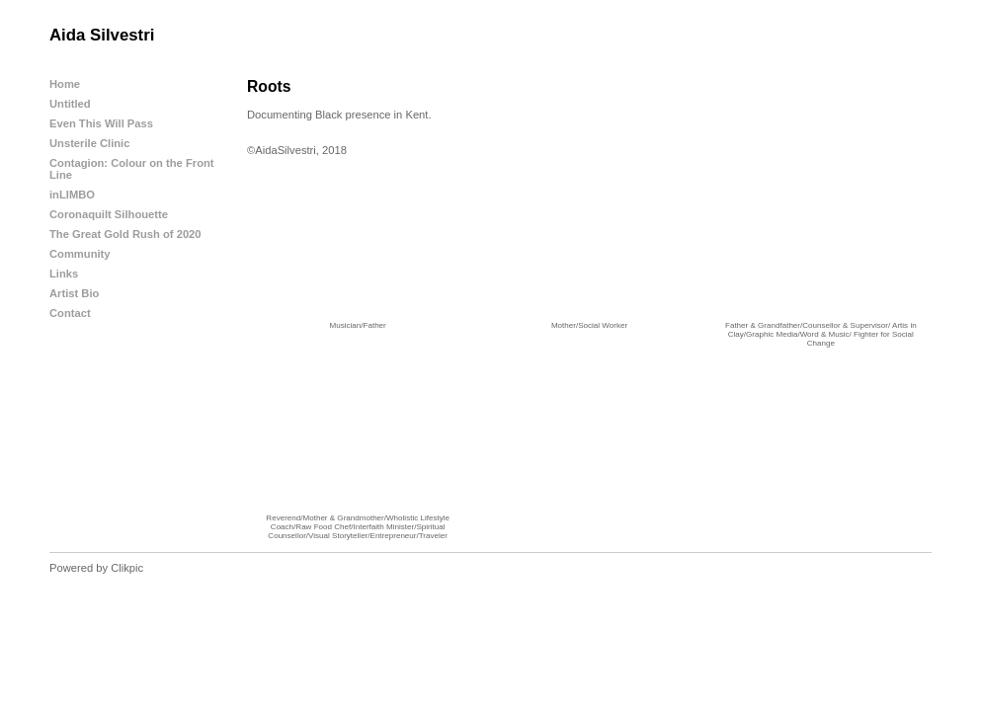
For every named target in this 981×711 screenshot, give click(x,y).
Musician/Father (358, 325)
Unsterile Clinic (89, 143)
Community (80, 254)
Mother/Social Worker (589, 325)
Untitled (70, 104)
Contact (70, 313)
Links (63, 273)
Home (64, 84)
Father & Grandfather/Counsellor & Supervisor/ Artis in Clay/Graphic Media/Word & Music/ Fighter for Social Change (821, 334)
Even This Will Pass (101, 123)
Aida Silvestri (101, 35)
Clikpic (127, 568)
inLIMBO (72, 194)
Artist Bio (74, 293)
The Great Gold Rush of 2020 (125, 234)
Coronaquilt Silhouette (108, 214)
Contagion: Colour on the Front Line (131, 169)
